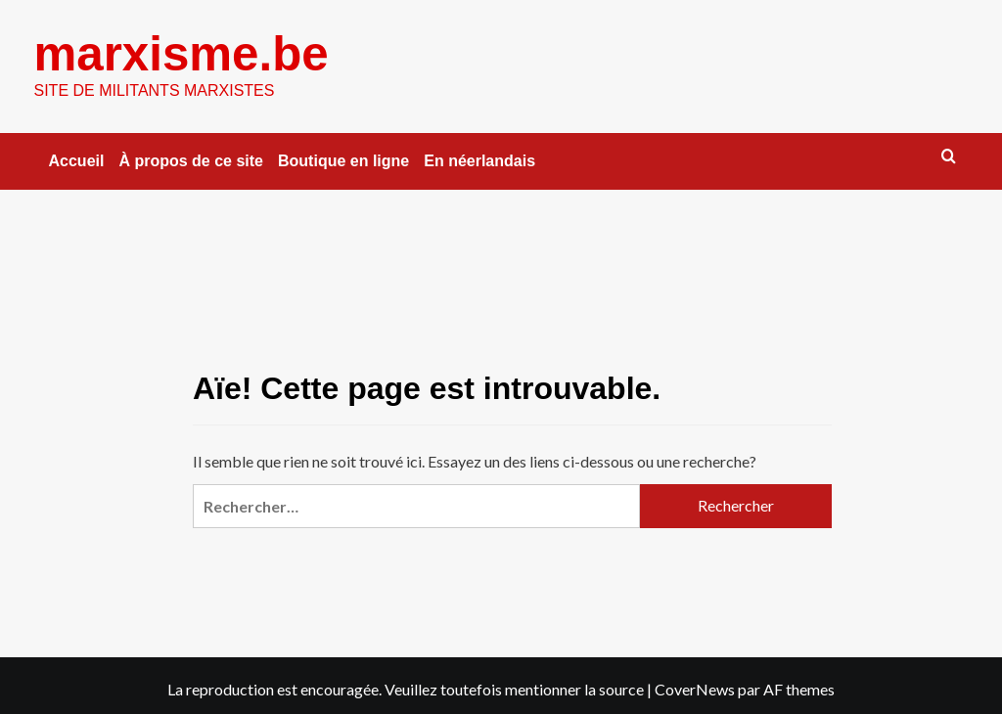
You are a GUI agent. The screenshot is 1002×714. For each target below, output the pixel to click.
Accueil (77, 160)
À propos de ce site (190, 160)
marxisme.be (181, 52)
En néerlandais (479, 160)
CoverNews (695, 688)
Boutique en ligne (343, 160)
